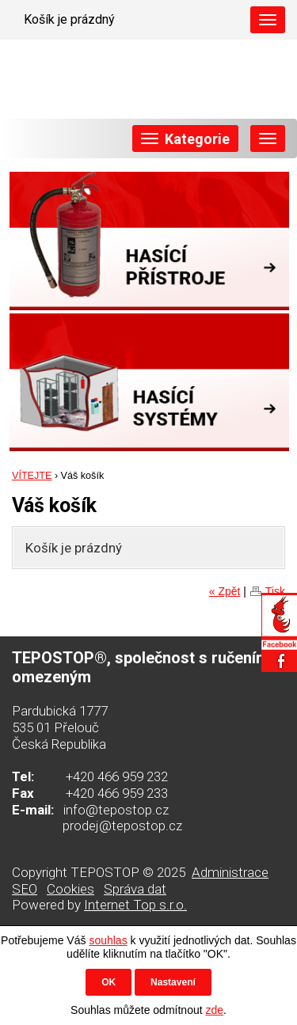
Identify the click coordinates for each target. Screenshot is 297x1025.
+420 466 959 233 (117, 793)
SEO (24, 889)
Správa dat (135, 889)
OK (108, 982)
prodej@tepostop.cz (122, 825)
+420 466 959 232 (117, 776)
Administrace (230, 872)
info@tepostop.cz (116, 810)
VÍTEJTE (31, 475)
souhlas (108, 940)
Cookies (70, 889)
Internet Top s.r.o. (135, 905)
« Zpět (225, 591)
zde (214, 1010)
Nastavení (173, 982)
